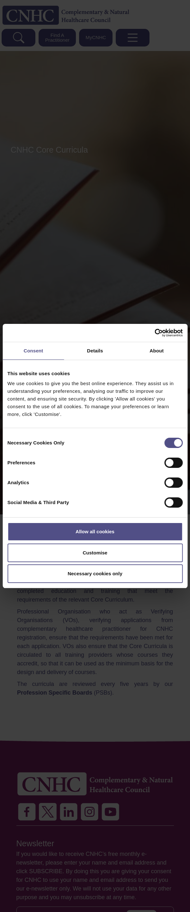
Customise (95, 552)
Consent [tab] (33, 350)
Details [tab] (95, 350)
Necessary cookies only (95, 573)
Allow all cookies (95, 531)
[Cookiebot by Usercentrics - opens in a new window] (154, 333)
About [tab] (156, 350)
